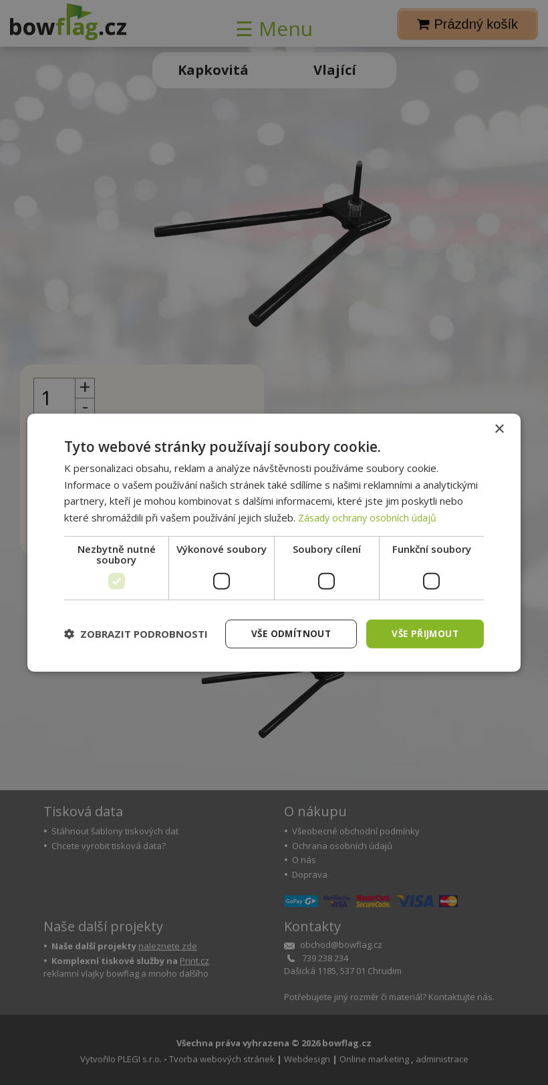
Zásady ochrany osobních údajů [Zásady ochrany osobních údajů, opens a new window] (370, 516)
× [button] (499, 428)
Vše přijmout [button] (423, 633)
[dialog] (274, 542)
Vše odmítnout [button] (286, 633)
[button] (136, 634)
